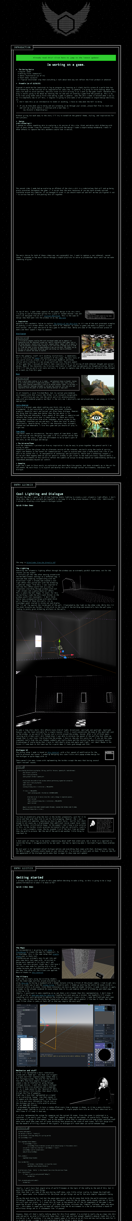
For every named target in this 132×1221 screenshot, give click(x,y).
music (37, 358)
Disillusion (21, 334)
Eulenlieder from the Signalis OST (41, 563)
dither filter (48, 985)
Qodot (50, 950)
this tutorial (53, 753)
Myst (18, 374)
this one (24, 983)
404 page (62, 318)
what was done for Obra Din (43, 995)
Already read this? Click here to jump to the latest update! (66, 58)
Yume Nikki (20, 432)
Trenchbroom (21, 952)
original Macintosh (52, 316)
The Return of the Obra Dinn (65, 324)
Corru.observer (22, 405)
